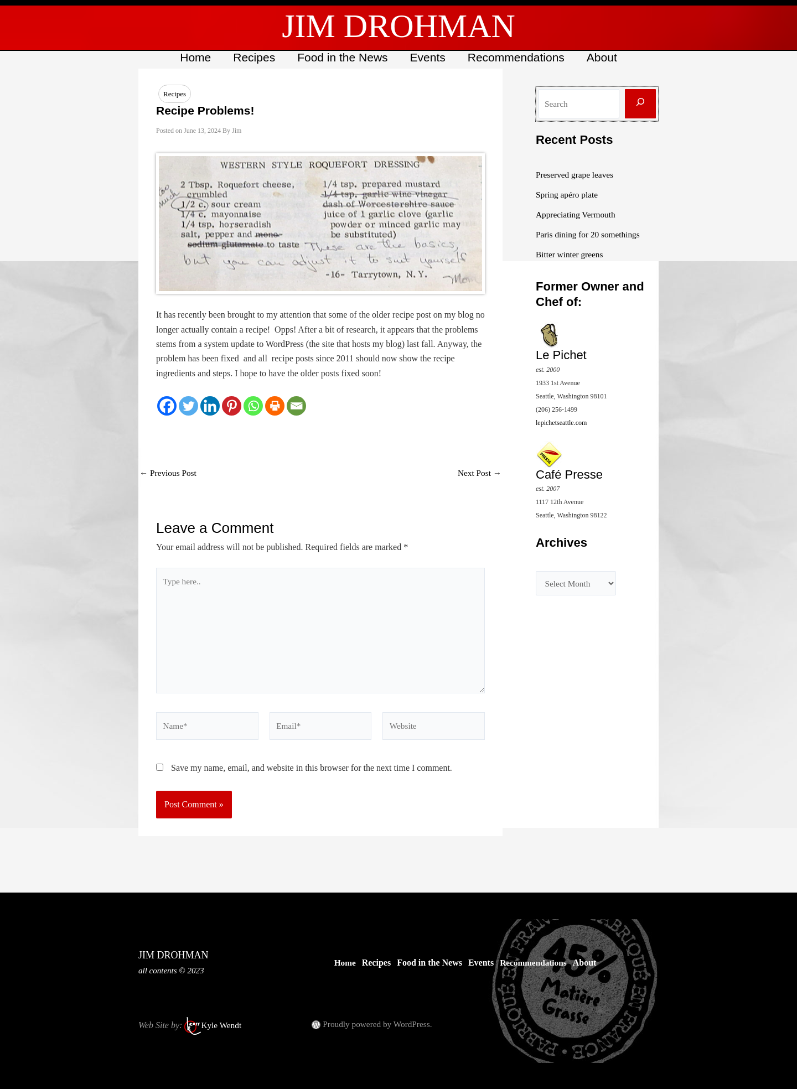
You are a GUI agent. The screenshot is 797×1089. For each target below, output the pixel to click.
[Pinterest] (231, 406)
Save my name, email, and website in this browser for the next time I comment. (311, 775)
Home (192, 57)
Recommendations (517, 57)
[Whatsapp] (253, 406)
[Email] (296, 406)
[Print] (274, 406)
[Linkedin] (210, 406)
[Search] (640, 103)
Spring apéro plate (568, 194)
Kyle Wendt (222, 1025)
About (604, 57)
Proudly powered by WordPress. (380, 1024)
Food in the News (342, 57)
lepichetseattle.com (561, 422)
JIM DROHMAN (398, 26)
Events (428, 57)
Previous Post (169, 473)
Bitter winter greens (571, 254)
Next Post (478, 473)
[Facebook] (167, 406)
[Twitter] (188, 406)
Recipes (252, 57)
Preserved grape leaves (576, 174)
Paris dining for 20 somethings (590, 234)
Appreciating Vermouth (577, 214)
